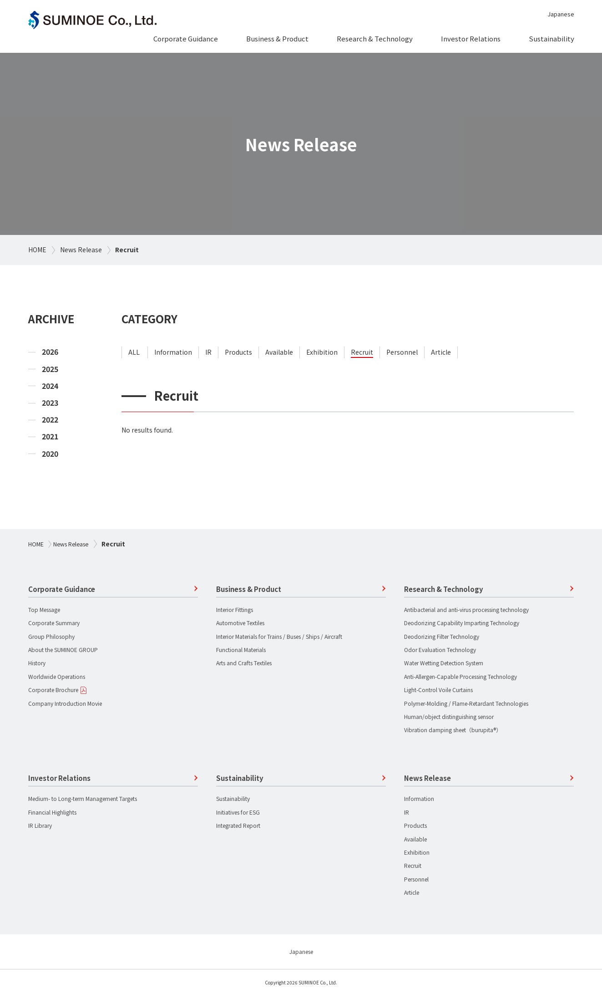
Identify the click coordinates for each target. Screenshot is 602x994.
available (279, 352)
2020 (50, 454)
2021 (50, 436)
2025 (50, 369)
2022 (50, 419)
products (238, 352)
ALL (134, 352)
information (173, 352)
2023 (50, 403)
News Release (81, 249)
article (441, 352)
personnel (402, 352)
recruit (362, 352)
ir (208, 352)
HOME (37, 249)
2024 (50, 386)
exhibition (322, 352)
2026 (50, 352)
